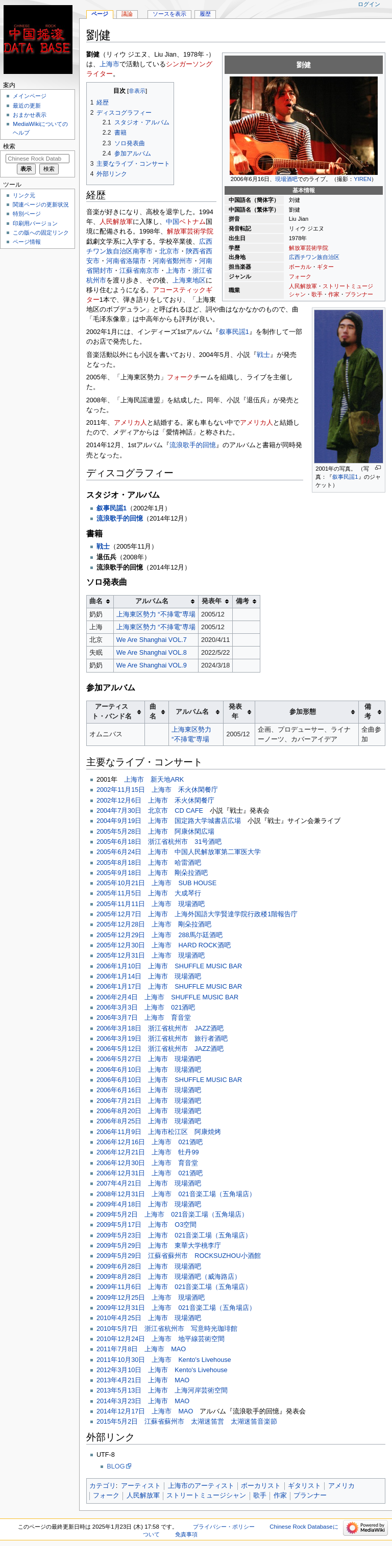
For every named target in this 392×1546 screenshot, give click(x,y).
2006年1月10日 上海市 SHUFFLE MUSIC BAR (169, 966)
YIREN (362, 179)
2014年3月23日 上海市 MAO (142, 1401)
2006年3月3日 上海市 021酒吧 (145, 1007)
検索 (9, 146)
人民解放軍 (303, 286)
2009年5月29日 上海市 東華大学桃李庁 (158, 1245)
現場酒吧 (286, 179)
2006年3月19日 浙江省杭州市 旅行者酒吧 (162, 1038)
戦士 (263, 354)
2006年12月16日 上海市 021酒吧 (149, 1142)
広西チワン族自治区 (314, 257)
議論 (127, 14)
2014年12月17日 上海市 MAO (144, 1411)
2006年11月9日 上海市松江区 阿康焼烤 (158, 1132)
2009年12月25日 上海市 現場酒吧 (150, 1297)
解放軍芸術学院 (308, 248)
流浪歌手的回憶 (192, 445)
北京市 (169, 251)
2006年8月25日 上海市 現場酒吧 (148, 1121)
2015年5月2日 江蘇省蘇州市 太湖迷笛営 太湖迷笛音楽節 (186, 1421)
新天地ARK (167, 779)
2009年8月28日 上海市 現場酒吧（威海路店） (168, 1276)
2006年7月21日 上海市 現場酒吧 (148, 1100)
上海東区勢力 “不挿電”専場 (155, 614)
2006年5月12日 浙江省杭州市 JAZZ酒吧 (160, 1048)
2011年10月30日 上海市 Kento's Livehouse (163, 1359)
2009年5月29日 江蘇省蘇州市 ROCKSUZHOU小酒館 (178, 1255)
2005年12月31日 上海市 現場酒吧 (150, 955)
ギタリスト (304, 1485)
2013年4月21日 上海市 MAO (142, 1380)
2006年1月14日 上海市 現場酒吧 (148, 976)
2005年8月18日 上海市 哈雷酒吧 (148, 862)
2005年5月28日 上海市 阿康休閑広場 (155, 831)
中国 (172, 221)
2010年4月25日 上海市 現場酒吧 (148, 1318)
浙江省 (202, 270)
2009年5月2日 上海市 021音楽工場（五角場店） (172, 1214)
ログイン (369, 4)
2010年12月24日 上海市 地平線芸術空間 (160, 1339)
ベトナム (192, 221)
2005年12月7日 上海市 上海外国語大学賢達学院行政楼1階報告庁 (197, 914)
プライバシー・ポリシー (224, 1527)
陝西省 (196, 251)
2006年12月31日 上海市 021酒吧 (149, 1173)
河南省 (116, 261)
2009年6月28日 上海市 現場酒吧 (148, 1266)
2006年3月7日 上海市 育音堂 (143, 1017)
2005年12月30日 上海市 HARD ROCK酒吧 (163, 945)
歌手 (317, 294)
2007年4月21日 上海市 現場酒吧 (148, 1183)
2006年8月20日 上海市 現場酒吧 (148, 1111)
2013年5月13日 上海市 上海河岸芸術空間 (162, 1390)
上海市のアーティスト (201, 1485)
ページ (99, 14)
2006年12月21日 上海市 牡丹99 (147, 1152)
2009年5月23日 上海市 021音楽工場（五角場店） (174, 1235)
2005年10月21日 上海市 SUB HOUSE (156, 883)
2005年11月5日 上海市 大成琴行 (148, 893)
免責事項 (186, 1534)
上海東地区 (189, 280)
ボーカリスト (261, 1485)
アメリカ (341, 1485)
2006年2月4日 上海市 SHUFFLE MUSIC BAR (167, 997)
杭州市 (96, 280)
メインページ (29, 96)
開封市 (103, 270)
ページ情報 (27, 242)
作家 (333, 294)
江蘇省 (129, 270)
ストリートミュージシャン (206, 1495)
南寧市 (143, 251)
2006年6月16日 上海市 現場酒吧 (148, 1090)
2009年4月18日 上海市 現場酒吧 (148, 1204)
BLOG (116, 1466)
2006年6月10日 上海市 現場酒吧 (148, 1069)
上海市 (109, 64)
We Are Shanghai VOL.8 (151, 652)
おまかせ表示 (29, 115)
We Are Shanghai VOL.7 (151, 639)
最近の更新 (27, 105)
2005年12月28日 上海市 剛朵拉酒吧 (153, 924)
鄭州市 (182, 261)
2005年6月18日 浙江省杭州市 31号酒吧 (159, 841)
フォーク (300, 276)
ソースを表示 (169, 14)
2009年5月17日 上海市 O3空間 (146, 1224)
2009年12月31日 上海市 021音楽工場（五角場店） (176, 1307)
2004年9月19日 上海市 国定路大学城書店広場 (168, 820)
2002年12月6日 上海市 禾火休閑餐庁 (155, 800)
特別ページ (27, 214)
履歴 (205, 14)
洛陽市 (136, 261)
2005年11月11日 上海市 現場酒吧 (150, 904)
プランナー (359, 294)
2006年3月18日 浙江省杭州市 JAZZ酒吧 (160, 1028)
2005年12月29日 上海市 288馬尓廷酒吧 (159, 935)
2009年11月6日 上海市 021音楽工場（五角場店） (174, 1287)
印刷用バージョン (35, 223)
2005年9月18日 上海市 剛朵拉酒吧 (152, 873)
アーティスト (141, 1485)
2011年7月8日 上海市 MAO (141, 1349)
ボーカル (300, 267)
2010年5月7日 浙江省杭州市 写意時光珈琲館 (166, 1328)
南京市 (149, 270)
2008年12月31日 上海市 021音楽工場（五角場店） (176, 1194)
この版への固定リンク (41, 232)
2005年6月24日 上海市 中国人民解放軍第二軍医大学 (178, 852)
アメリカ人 (130, 422)
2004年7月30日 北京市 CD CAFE (149, 810)
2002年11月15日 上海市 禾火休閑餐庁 (157, 789)
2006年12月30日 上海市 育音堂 (147, 1163)
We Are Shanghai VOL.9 (151, 665)
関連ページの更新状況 (41, 204)
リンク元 (24, 195)
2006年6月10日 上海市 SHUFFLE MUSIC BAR (169, 1080)
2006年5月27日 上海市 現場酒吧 (148, 1059)
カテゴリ (102, 1485)
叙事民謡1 (345, 477)
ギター (325, 267)
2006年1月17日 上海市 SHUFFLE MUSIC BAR (169, 986)
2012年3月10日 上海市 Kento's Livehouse (162, 1370)
